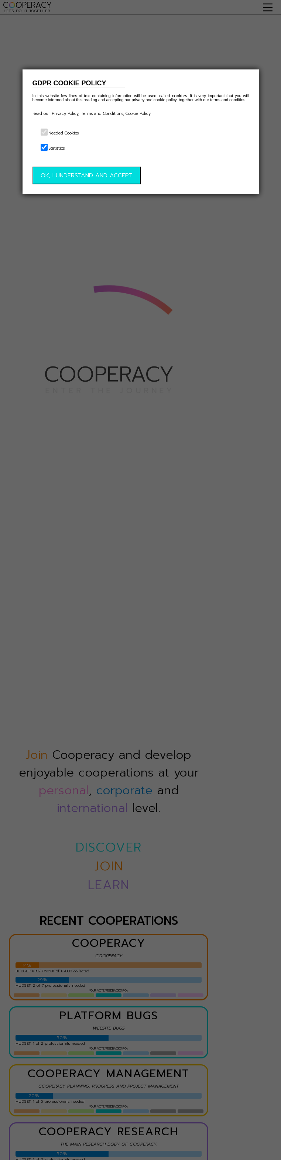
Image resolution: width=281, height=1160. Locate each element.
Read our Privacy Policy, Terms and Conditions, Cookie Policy (91, 113)
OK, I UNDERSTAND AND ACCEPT (87, 175)
